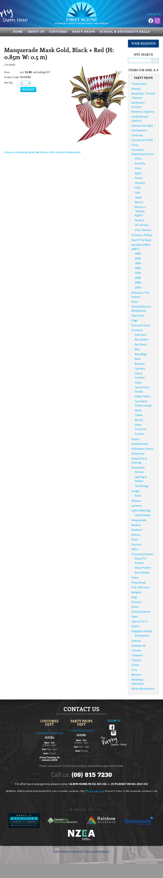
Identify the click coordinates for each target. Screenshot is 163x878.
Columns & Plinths (142, 140)
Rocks (138, 495)
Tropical (136, 660)
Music (134, 539)
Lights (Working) (141, 510)
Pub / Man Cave (140, 587)
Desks (138, 410)
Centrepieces (139, 130)
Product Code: (11, 77)
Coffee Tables (143, 396)
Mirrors (139, 420)
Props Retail (138, 582)
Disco (134, 301)
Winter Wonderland (142, 688)
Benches (140, 364)
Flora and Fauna (140, 325)
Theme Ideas (139, 84)
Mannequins (142, 635)
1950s (138, 263)
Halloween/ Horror (142, 449)
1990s (138, 282)
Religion (136, 592)
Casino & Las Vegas (142, 125)
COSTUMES (58, 32)
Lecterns (136, 505)
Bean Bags (141, 354)
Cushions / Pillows (141, 235)
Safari (134, 607)
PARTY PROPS (83, 32)
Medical (136, 525)
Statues (136, 641)
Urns (134, 670)
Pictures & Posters (142, 554)
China (138, 168)
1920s (138, 258)
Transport (137, 655)
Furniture (137, 330)
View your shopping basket (20, 152)
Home (18, 32)
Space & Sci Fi (139, 621)
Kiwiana (135, 501)
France (139, 178)
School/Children (141, 611)
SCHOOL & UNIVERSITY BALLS (125, 32)
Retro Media (142, 572)
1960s (138, 268)
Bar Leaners (141, 339)
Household (138, 467)
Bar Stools (141, 344)
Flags (134, 320)
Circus (135, 145)
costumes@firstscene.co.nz (49, 732)
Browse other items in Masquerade (59, 152)
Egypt (138, 173)
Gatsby (135, 439)
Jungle (135, 491)
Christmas (137, 135)
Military (135, 535)
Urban (135, 665)
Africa (138, 158)
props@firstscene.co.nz (82, 730)
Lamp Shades (142, 515)
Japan (138, 197)
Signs (134, 616)
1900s (138, 253)
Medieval (136, 530)
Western (136, 674)
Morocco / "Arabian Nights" (140, 211)
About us (36, 32)
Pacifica (139, 220)
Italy (137, 192)
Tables (139, 415)
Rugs (134, 597)
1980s (138, 278)
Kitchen (139, 472)
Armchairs (140, 335)
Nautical (136, 544)
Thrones (136, 650)
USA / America (143, 230)
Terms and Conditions (97, 851)
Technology (142, 486)
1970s (138, 273)
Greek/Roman (139, 444)
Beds (138, 359)
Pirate (135, 577)
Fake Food (137, 315)
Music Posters (143, 567)
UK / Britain (141, 225)
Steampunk (138, 645)
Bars (137, 349)
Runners (136, 602)
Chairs (138, 382)
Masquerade (138, 520)
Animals (136, 89)
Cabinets (140, 368)
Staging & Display (141, 631)
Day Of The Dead (141, 240)
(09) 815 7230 (91, 775)
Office (134, 549)
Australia (140, 163)
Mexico (139, 202)
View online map (96, 791)
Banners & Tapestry (142, 111)
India (138, 187)
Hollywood (137, 453)
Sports (135, 626)
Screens (139, 434)
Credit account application (68, 851)
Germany (140, 183)
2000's (138, 287)
